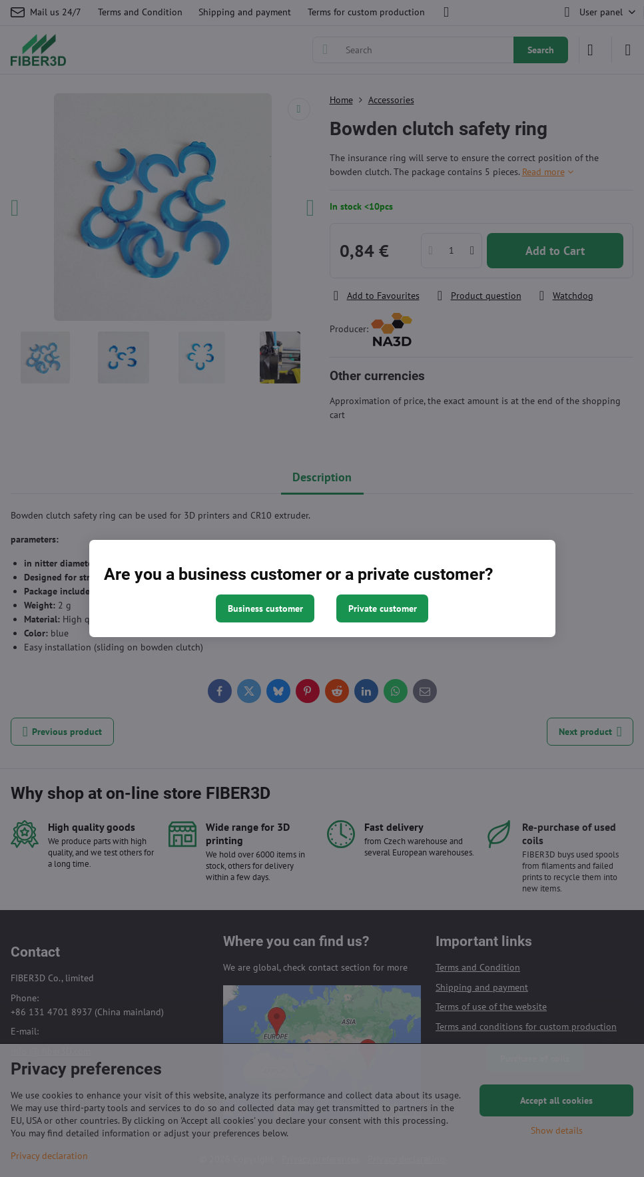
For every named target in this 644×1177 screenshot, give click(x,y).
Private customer (382, 608)
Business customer (265, 608)
